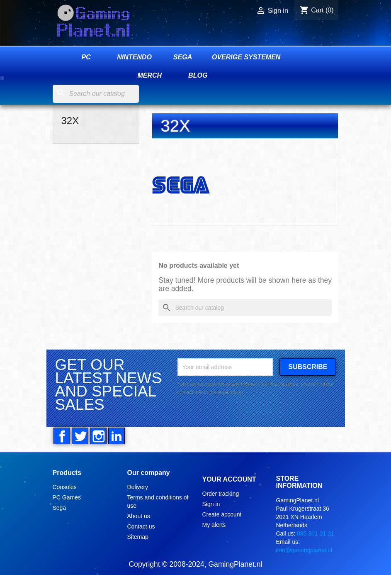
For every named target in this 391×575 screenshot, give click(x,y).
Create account (222, 514)
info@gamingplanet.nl (304, 550)
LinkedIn (116, 436)
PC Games (67, 497)
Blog (197, 75)
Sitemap (137, 536)
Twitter (80, 436)
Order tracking (220, 493)
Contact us (141, 526)
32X (70, 120)
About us (138, 516)
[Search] (96, 94)
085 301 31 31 (315, 533)
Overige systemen (246, 57)
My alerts (214, 524)
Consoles (65, 487)
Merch (149, 75)
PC (86, 57)
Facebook (62, 436)
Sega (182, 57)
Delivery (137, 487)
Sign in (211, 504)
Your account (229, 479)
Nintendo (134, 57)
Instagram (98, 436)
